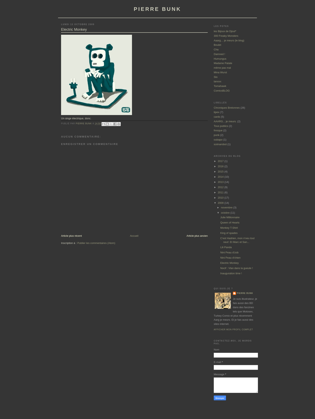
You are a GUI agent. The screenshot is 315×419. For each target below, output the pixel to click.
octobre (225, 212)
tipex (216, 112)
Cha (216, 49)
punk (216, 135)
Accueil (134, 235)
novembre (227, 207)
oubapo (218, 139)
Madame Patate (223, 63)
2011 (221, 192)
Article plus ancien (197, 235)
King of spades (228, 232)
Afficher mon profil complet (233, 329)
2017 (221, 161)
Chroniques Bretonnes (227, 107)
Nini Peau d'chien (230, 257)
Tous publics (221, 125)
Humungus (220, 58)
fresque (218, 130)
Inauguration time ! (231, 273)
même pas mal (222, 67)
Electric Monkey (229, 262)
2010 (221, 197)
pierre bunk (157, 9)
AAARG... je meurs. (225, 121)
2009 (221, 202)
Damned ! (219, 54)
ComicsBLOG (222, 90)
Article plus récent (71, 235)
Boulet (217, 44)
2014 (221, 176)
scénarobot (220, 144)
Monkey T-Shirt (229, 227)
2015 (221, 171)
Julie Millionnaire (229, 217)
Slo (216, 76)
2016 (221, 166)
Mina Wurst (220, 72)
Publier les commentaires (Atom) (96, 243)
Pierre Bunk (245, 293)
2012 (221, 187)
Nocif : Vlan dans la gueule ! (236, 268)
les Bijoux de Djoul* (225, 31)
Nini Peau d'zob (229, 252)
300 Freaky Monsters (226, 35)
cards (217, 116)
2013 (221, 182)
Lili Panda (226, 247)
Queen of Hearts (229, 222)
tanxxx (217, 81)
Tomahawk (220, 86)
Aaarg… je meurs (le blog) (229, 40)
